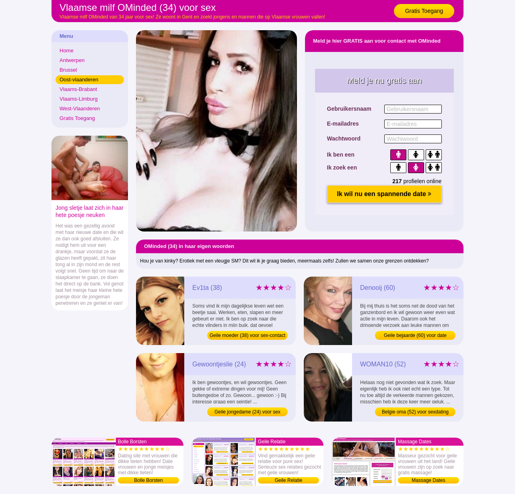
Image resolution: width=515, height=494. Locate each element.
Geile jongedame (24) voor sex (247, 412)
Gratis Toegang (424, 11)
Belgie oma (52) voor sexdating (415, 412)
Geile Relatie (289, 480)
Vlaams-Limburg (79, 99)
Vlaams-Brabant (78, 89)
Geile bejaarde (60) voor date (415, 335)
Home (67, 51)
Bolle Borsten (148, 480)
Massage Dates (428, 480)
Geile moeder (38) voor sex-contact (247, 335)
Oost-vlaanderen (79, 79)
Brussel (68, 70)
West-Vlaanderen (80, 108)
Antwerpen (72, 60)
